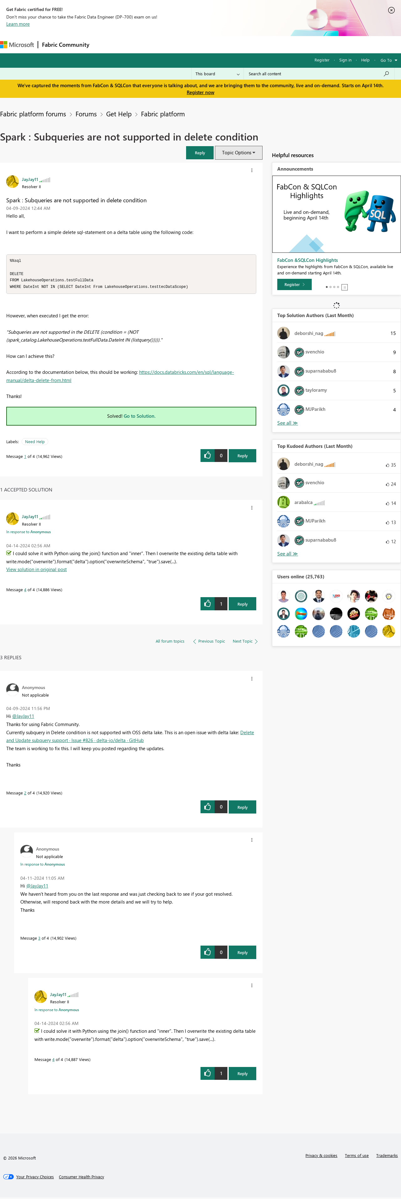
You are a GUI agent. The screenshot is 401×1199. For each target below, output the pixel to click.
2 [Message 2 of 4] (25, 794)
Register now (200, 92)
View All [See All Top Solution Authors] (287, 423)
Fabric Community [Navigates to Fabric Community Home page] (65, 44)
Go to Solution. (140, 417)
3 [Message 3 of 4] (39, 939)
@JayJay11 (23, 717)
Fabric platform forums (33, 113)
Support (263, 44)
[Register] (294, 284)
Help (365, 59)
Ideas (157, 44)
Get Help (119, 113)
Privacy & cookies (321, 1156)
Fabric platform (163, 113)
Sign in (345, 59)
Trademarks (387, 1156)
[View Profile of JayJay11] (30, 179)
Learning (237, 44)
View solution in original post (36, 571)
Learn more (18, 24)
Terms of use (357, 1156)
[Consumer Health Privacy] (81, 1178)
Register (322, 59)
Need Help (35, 443)
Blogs (213, 44)
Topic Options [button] (236, 152)
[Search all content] (319, 74)
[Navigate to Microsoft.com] (17, 44)
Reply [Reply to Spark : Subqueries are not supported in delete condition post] (242, 457)
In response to (28, 533)
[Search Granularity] (217, 74)
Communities (184, 44)
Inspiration (131, 44)
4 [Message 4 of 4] (25, 591)
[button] (251, 170)
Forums (103, 44)
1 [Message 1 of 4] (25, 457)
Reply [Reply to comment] (242, 605)
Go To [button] (386, 60)
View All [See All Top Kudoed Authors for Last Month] (287, 553)
